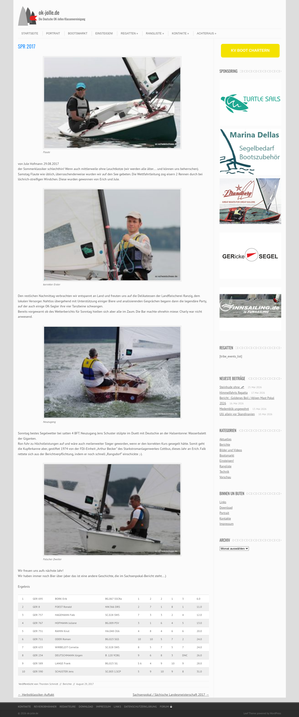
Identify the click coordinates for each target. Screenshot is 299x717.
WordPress (275, 713)
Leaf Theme (250, 713)
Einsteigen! (104, 33)
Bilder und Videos (231, 450)
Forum (164, 706)
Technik (224, 472)
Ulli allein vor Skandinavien (237, 414)
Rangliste (155, 33)
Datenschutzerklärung (140, 706)
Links (223, 502)
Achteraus (206, 33)
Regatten (129, 33)
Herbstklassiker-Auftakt (36, 695)
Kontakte (180, 33)
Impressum (227, 524)
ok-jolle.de (49, 12)
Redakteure (68, 706)
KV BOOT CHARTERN (250, 50)
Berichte (67, 684)
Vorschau (225, 477)
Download (226, 508)
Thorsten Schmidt (48, 684)
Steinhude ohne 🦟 (232, 387)
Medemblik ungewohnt (234, 409)
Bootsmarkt (78, 33)
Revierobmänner (45, 706)
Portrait (53, 33)
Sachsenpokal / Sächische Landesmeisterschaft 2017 (171, 695)
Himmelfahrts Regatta (234, 393)
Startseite (29, 33)
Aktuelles (226, 439)
